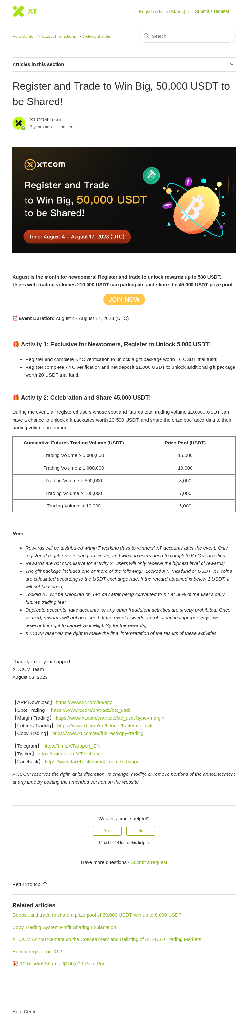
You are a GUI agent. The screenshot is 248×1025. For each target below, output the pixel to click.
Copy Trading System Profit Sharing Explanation (64, 927)
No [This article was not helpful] (140, 830)
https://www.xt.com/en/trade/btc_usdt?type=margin (110, 718)
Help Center (23, 36)
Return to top (30, 883)
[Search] (187, 36)
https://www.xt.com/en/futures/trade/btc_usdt (105, 725)
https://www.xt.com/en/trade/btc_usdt (90, 710)
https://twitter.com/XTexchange (70, 753)
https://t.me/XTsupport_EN (71, 746)
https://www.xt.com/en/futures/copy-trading (98, 733)
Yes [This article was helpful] (107, 830)
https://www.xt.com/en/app (84, 702)
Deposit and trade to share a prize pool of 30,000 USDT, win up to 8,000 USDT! (97, 915)
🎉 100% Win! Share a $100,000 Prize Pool (59, 963)
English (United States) (165, 11)
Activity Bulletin (97, 36)
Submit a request (212, 11)
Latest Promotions (59, 36)
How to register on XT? (37, 951)
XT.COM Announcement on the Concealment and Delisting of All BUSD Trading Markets (106, 939)
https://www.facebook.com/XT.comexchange (92, 761)
